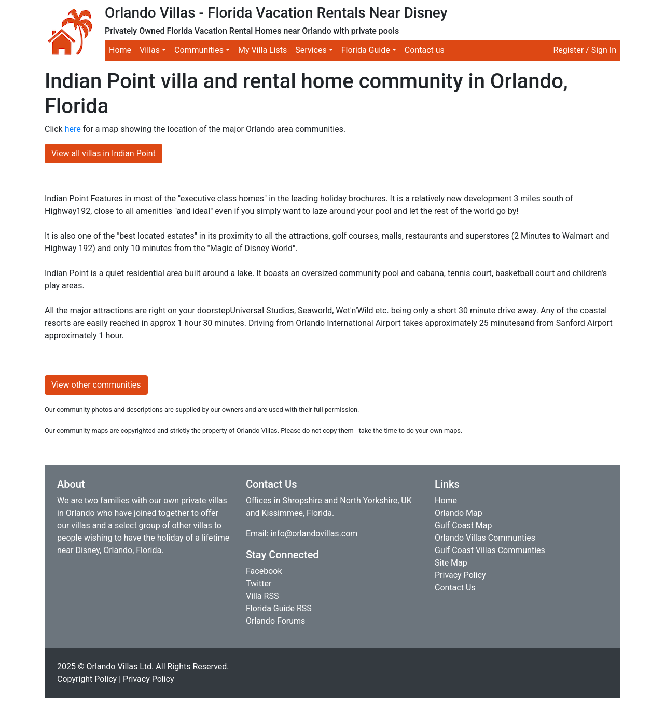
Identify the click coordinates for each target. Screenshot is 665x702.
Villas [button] (150, 50)
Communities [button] (199, 50)
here (73, 129)
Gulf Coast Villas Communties (490, 550)
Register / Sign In (584, 50)
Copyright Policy (87, 679)
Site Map (451, 563)
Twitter (258, 583)
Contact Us (455, 588)
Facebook (264, 571)
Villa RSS (262, 596)
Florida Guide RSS (279, 608)
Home (120, 50)
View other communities (96, 385)
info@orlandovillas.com (313, 534)
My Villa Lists (262, 50)
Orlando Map (458, 513)
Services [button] (310, 50)
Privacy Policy (460, 575)
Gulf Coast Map (463, 525)
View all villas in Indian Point (103, 153)
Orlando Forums (275, 621)
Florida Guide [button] (365, 50)
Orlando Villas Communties (485, 538)
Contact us (425, 50)
